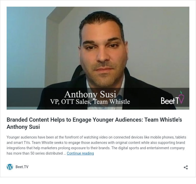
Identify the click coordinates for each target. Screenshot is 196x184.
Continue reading (80, 153)
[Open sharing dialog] (185, 166)
